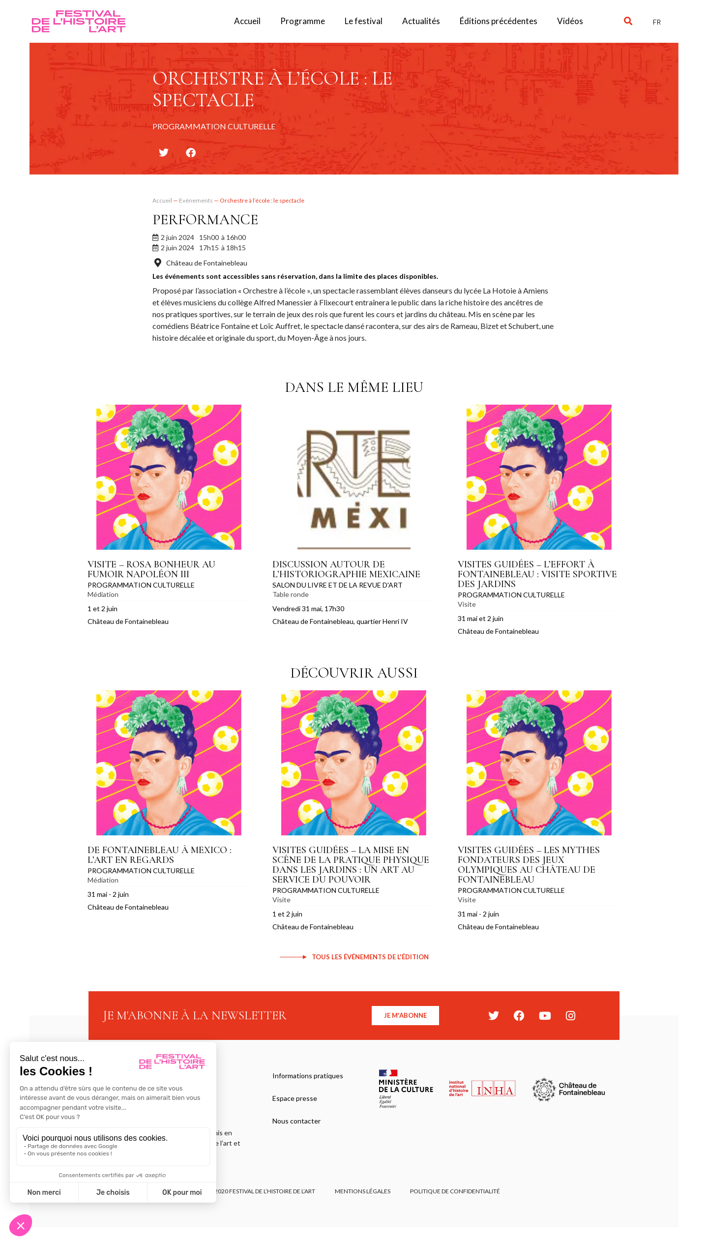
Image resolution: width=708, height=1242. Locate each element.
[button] (628, 21)
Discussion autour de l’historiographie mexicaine (346, 569)
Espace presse (294, 1098)
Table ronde (290, 594)
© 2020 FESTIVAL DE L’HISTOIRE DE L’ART (261, 1191)
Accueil (247, 21)
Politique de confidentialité (455, 1191)
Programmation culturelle (141, 585)
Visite (467, 604)
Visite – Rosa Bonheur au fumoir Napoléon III (151, 569)
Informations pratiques (307, 1075)
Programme (302, 21)
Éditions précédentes (498, 21)
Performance (205, 219)
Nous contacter (296, 1121)
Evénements (196, 200)
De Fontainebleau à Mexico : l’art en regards (160, 855)
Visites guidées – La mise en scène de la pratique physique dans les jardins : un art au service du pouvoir (350, 865)
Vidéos (570, 21)
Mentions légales (362, 1191)
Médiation (103, 594)
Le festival (364, 21)
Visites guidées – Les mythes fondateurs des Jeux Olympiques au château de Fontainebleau (529, 865)
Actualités (421, 21)
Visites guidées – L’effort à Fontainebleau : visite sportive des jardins (537, 574)
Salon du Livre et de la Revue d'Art (337, 585)
